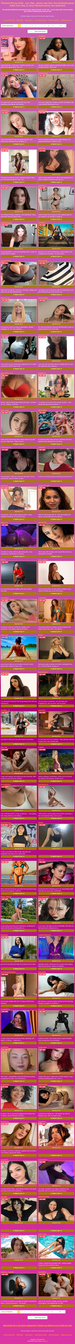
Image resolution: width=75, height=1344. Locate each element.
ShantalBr (4, 1197)
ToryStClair (42, 222)
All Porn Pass (29, 20)
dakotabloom (42, 522)
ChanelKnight (42, 260)
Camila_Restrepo (43, 485)
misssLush (4, 635)
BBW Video (20, 20)
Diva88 (40, 635)
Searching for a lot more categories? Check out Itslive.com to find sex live (37, 1325)
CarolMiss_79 (5, 710)
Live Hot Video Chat (9, 20)
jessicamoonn (42, 1159)
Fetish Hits (44, 1341)
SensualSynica (5, 784)
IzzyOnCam (42, 185)
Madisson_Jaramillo (7, 1272)
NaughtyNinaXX (43, 335)
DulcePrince (5, 1234)
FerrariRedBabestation (8, 972)
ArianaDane (4, 1159)
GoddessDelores (6, 222)
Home (31, 31)
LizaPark (41, 747)
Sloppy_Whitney (6, 897)
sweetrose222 (42, 1084)
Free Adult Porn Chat (41, 20)
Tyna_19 (41, 859)
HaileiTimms (5, 1121)
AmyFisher (41, 148)
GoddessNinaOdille (7, 36)
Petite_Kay (4, 522)
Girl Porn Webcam (54, 20)
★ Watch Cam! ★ (18, 70)
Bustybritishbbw (6, 260)
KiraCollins (42, 710)
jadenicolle (4, 73)
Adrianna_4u (5, 298)
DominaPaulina (43, 73)
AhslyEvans (42, 1121)
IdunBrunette (42, 1047)
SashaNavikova (43, 784)
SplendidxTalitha (43, 1197)
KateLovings (42, 1234)
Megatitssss (42, 373)
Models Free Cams (66, 20)
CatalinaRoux (5, 672)
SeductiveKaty (43, 298)
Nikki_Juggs (5, 410)
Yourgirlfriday (42, 110)
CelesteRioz (5, 598)
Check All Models (7, 25)
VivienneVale (5, 1084)
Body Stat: (19, 62)
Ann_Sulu (41, 1009)
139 (60, 25)
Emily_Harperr (43, 560)
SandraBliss (42, 1272)
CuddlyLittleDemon (44, 935)
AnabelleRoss (5, 1009)
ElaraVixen (4, 935)
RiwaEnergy (5, 185)
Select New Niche (41, 31)
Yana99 (40, 822)
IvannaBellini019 (43, 897)
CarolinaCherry (6, 822)
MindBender (5, 110)
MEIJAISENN (42, 410)
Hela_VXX (4, 747)
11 (52, 25)
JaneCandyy (5, 148)
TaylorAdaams (43, 672)
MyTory (3, 560)
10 (48, 25)
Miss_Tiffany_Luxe (7, 373)
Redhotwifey (5, 335)
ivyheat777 (41, 447)
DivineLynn (4, 485)
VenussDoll (42, 972)
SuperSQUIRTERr (6, 859)
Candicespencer (6, 447)
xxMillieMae (4, 1047)
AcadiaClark (42, 598)
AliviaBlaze (42, 36)
